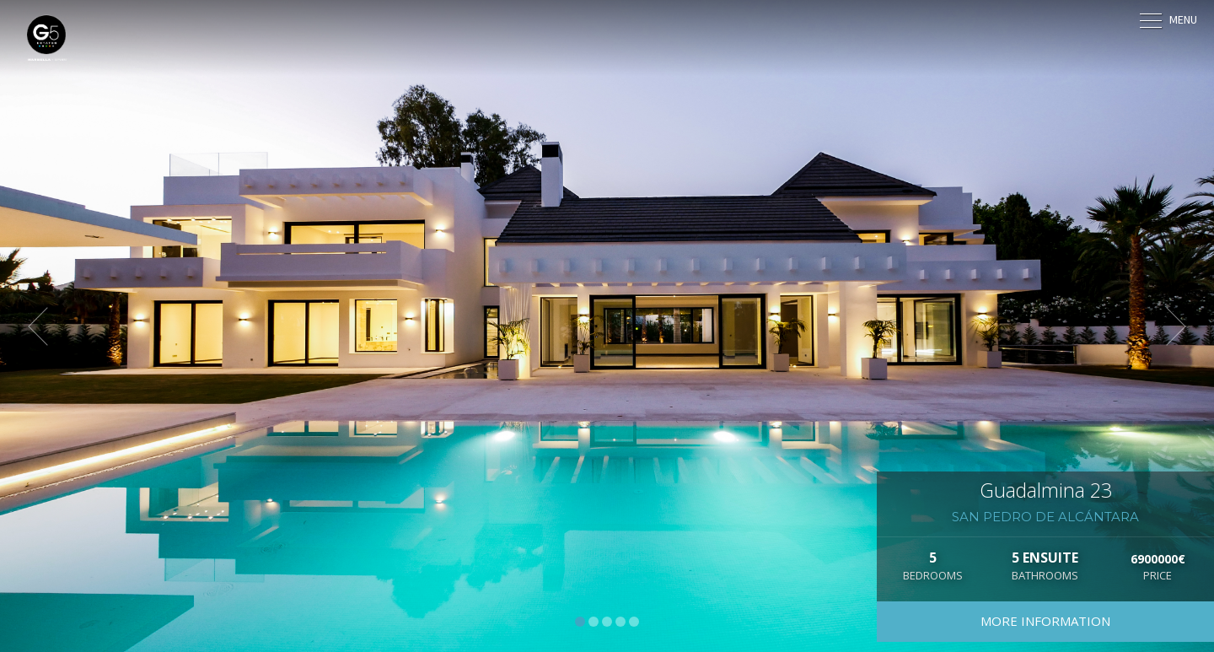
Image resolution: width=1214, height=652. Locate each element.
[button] (46, 326)
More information (1045, 620)
